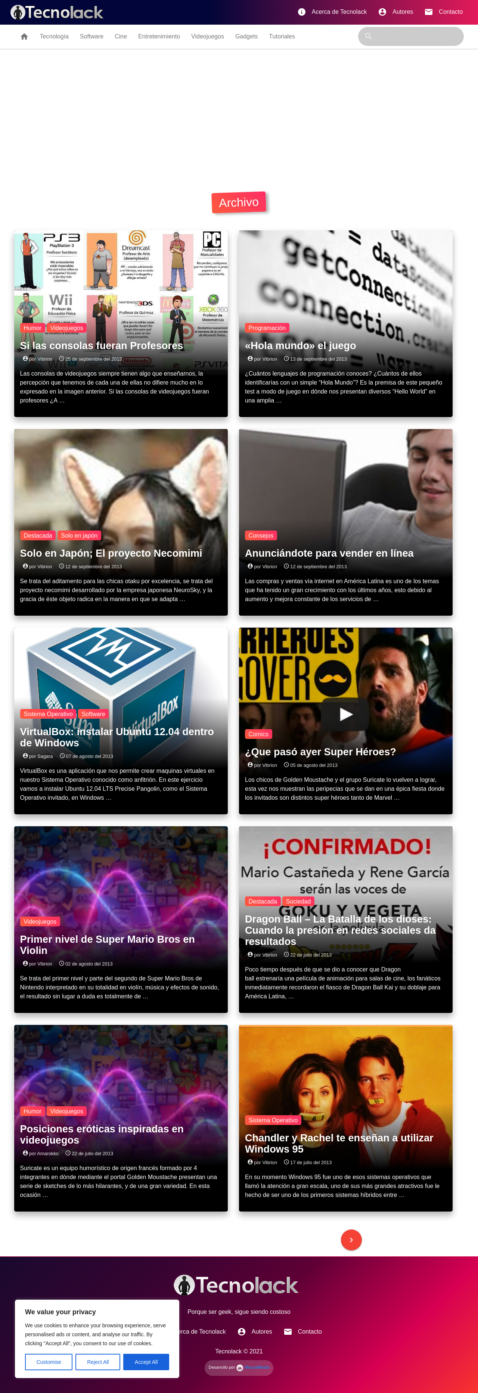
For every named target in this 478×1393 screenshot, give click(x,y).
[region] (97, 1339)
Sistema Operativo (48, 714)
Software (91, 36)
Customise (49, 1362)
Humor (32, 327)
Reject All (98, 1362)
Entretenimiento (159, 36)
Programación (267, 327)
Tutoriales (282, 36)
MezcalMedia (252, 1367)
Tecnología (54, 36)
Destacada (38, 535)
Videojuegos (207, 36)
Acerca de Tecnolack (332, 12)
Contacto (443, 12)
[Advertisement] (239, 118)
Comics (259, 734)
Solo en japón (79, 535)
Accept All (146, 1362)
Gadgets (246, 36)
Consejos (261, 535)
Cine (121, 36)
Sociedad (298, 901)
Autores (395, 12)
